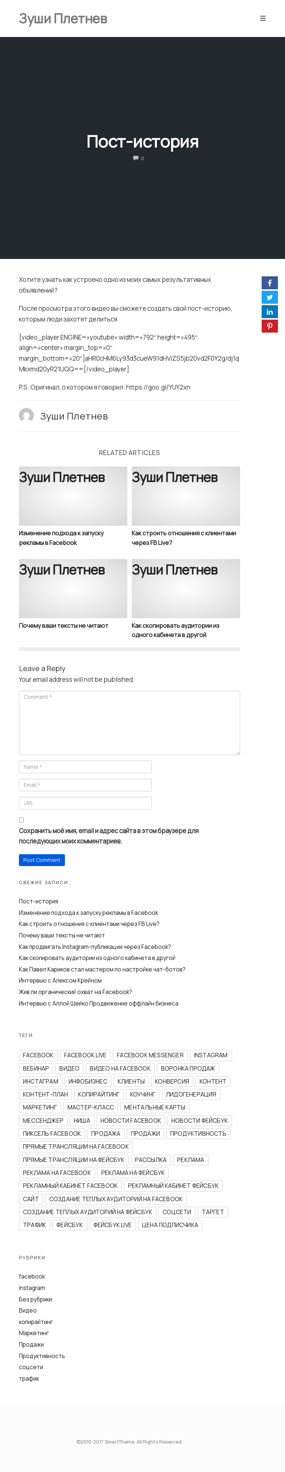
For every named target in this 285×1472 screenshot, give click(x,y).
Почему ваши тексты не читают (63, 626)
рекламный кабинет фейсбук (173, 1186)
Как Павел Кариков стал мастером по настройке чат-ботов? (102, 969)
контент (213, 1081)
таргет (213, 1212)
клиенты (131, 1081)
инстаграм (40, 1081)
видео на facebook (120, 1068)
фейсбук (69, 1225)
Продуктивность (42, 1356)
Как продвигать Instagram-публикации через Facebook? (95, 947)
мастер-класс (91, 1107)
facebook (38, 1055)
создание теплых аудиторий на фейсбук (87, 1212)
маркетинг (40, 1107)
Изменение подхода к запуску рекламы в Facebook (88, 913)
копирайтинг (98, 1094)
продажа (105, 1134)
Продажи (31, 1344)
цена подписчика (170, 1225)
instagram (211, 1055)
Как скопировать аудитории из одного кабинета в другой (97, 958)
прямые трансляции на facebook (76, 1147)
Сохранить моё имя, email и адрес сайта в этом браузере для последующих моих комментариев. (109, 836)
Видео (28, 1310)
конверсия (172, 1081)
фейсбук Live (113, 1225)
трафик (34, 1225)
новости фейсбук (199, 1121)
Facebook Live (85, 1055)
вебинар (36, 1068)
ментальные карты (154, 1107)
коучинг (142, 1094)
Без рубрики (35, 1299)
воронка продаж (188, 1068)
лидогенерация (191, 1094)
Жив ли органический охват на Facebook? (75, 992)
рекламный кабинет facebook (70, 1186)
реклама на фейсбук (133, 1173)
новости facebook (131, 1121)
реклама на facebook (57, 1173)
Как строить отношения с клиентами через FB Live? (89, 924)
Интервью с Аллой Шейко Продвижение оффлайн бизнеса (98, 1003)
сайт (31, 1199)
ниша (82, 1121)
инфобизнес (88, 1081)
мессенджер (43, 1121)
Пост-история (142, 141)
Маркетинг (34, 1333)
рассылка (151, 1160)
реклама (190, 1160)
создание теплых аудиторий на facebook (116, 1199)
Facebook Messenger (150, 1055)
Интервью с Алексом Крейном (60, 980)
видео (69, 1068)
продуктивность (198, 1134)
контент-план (45, 1094)
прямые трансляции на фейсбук (74, 1160)
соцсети (177, 1212)
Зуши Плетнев (74, 416)
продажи (145, 1134)
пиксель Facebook (52, 1134)
